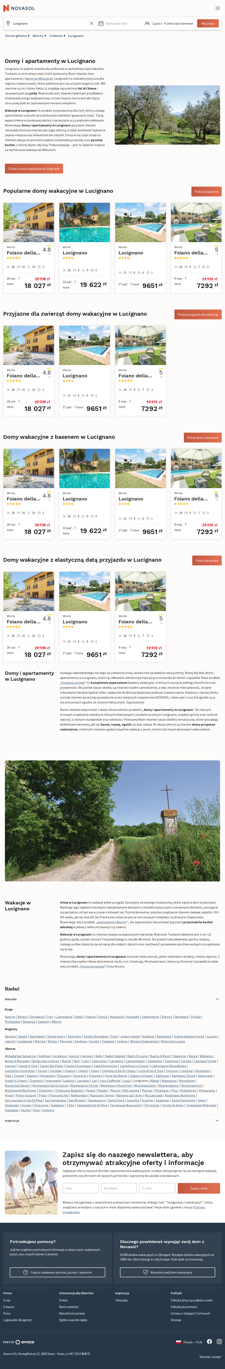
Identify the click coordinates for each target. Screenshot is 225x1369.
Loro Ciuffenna (110, 1081)
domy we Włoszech (39, 78)
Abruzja (10, 1036)
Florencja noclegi (92, 966)
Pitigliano (162, 1090)
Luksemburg (150, 1017)
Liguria (10, 1041)
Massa (154, 1081)
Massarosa (169, 1081)
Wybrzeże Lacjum (173, 1041)
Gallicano (162, 1076)
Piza (174, 1090)
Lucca (127, 1081)
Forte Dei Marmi (116, 1076)
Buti (77, 1061)
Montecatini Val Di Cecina (50, 1085)
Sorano (26, 1105)
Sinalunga (12, 1105)
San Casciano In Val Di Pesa (23, 1100)
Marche (40, 1041)
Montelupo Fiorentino (116, 1085)
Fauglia (32, 1076)
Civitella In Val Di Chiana (119, 1071)
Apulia (22, 1036)
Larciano (83, 1081)
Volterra (48, 1110)
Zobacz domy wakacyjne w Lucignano (34, 169)
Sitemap (176, 1320)
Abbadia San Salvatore (20, 1056)
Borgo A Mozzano (17, 1061)
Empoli (19, 1076)
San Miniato (77, 1100)
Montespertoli (191, 1085)
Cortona (172, 1071)
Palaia (90, 1090)
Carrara (186, 1061)
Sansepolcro (97, 1100)
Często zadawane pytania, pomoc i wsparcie (57, 1272)
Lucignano (76, 36)
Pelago (102, 1090)
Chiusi (95, 1071)
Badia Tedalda (115, 1056)
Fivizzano (63, 1076)
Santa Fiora (116, 1100)
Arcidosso (60, 1056)
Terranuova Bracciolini (125, 1105)
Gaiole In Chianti (141, 1076)
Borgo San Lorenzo (45, 1061)
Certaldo (56, 1071)
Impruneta (53, 1081)
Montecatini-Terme (84, 1085)
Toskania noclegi (73, 683)
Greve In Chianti (16, 1081)
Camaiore (116, 1061)
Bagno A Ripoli (160, 1056)
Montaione (186, 1081)
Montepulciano (145, 1085)
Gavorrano (205, 1076)
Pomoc (63, 1300)
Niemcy (167, 1017)
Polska (196, 1017)
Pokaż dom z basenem (202, 438)
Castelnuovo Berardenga (168, 1066)
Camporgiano (135, 1061)
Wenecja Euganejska (144, 1041)
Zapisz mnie (198, 1188)
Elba (8, 1076)
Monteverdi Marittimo (20, 1090)
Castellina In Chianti (134, 1066)
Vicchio (26, 1110)
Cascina (10, 1066)
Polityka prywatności (184, 1307)
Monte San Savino (17, 1085)
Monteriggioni (168, 1085)
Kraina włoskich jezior (189, 1036)
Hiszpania (117, 1017)
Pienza (115, 1090)
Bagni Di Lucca (137, 1056)
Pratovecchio (59, 1095)
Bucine (66, 1061)
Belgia (22, 1017)
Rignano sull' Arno (129, 1095)
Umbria (122, 1041)
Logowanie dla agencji (17, 1320)
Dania (79, 1017)
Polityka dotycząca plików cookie (192, 1300)
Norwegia (181, 1017)
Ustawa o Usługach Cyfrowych (190, 1313)
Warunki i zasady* (211, 1357)
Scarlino (147, 1100)
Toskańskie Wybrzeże (201, 1105)
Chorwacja (36, 1017)
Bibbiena (206, 1056)
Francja (90, 1017)
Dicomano (202, 1071)
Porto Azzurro (26, 1095)
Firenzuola (47, 1076)
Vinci (36, 1110)
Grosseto (36, 1081)
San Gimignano (55, 1100)
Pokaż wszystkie (207, 560)
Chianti (83, 1071)
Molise (52, 1041)
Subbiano (57, 1105)
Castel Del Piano (51, 1066)
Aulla (99, 1056)
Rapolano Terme (102, 1095)
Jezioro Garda (130, 1036)
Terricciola (151, 1105)
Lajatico (69, 1081)
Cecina (42, 1071)
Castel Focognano (78, 1066)
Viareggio (11, 1110)
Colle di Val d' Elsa (150, 1071)
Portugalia (12, 1022)
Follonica (95, 1076)
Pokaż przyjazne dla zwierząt (198, 314)
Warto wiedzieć (69, 1307)
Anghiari (45, 1056)
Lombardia (24, 1041)
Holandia (132, 1017)
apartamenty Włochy (111, 922)
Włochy (38, 36)
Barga (193, 1056)
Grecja (102, 1017)
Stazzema (41, 1105)
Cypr (49, 1017)
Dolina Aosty (56, 1036)
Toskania (55, 36)
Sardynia (81, 1041)
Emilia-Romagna (96, 1036)
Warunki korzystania (72, 1313)
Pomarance (207, 1090)
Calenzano (99, 1061)
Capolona (171, 1061)
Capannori (155, 1061)
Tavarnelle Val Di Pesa (92, 1105)
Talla (70, 1105)
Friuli (114, 1036)
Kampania (164, 1036)
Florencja (79, 1076)
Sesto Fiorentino (183, 1100)
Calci (86, 1061)
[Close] (218, 8)
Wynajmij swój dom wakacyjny (167, 1272)
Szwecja (43, 1022)
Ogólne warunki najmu (73, 1320)
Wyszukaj (207, 23)
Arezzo (74, 1056)
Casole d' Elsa (27, 1066)
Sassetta (133, 1100)
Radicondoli (79, 1095)
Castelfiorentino (105, 1066)
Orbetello (46, 1090)
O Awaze (8, 1307)
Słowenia (29, 1022)
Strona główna (16, 36)
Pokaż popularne (206, 191)
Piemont (66, 1041)
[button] (119, 23)
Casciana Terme (205, 1061)
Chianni (69, 1071)
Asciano (87, 1056)
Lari (94, 1081)
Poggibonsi (188, 1090)
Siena (202, 1100)
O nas (6, 1300)
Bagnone (179, 1056)
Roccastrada (153, 1095)
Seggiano (162, 1100)
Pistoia (147, 1090)
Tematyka (121, 1300)
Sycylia (94, 1041)
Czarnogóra (63, 1017)
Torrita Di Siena (172, 1105)
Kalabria (148, 1036)
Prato (43, 1095)
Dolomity (74, 1036)
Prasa (6, 1313)
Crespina (186, 1071)
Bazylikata (37, 1036)
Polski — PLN (189, 1342)
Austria (10, 1017)
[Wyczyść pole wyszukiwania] (91, 23)
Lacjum (212, 1036)
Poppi (9, 1095)
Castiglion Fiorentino (20, 1071)
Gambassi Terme (183, 1076)
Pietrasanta (130, 1090)
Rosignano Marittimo (180, 1095)
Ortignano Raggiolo (69, 1090)
